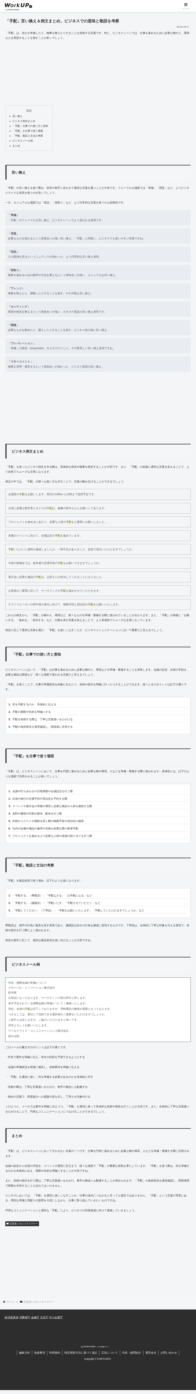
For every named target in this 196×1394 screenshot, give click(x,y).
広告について (109, 1352)
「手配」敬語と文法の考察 (27, 135)
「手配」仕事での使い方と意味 (30, 126)
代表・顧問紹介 (131, 1352)
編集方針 (24, 1352)
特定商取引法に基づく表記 (80, 1352)
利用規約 (54, 1352)
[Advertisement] (98, 72)
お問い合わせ (168, 1352)
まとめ (16, 145)
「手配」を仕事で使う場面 (27, 131)
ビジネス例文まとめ (23, 121)
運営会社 (150, 1352)
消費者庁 (24, 1317)
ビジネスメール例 (22, 140)
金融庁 (35, 1317)
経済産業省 (11, 1317)
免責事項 (39, 1352)
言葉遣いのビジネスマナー (22, 1223)
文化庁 (44, 1317)
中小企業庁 (56, 1317)
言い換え (17, 116)
